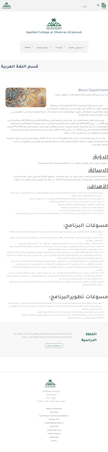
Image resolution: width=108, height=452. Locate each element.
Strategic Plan (54, 420)
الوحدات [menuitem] (59, 48)
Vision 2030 (54, 427)
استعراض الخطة (54, 346)
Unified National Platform (54, 423)
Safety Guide (54, 437)
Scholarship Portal (54, 430)
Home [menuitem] (28, 48)
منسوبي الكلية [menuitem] (76, 48)
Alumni (54, 441)
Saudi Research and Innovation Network (54, 416)
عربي (84, 6)
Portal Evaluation (54, 434)
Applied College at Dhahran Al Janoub (54, 26)
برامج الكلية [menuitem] (43, 48)
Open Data (54, 412)
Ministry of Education (54, 409)
